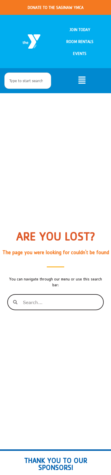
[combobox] (27, 81)
